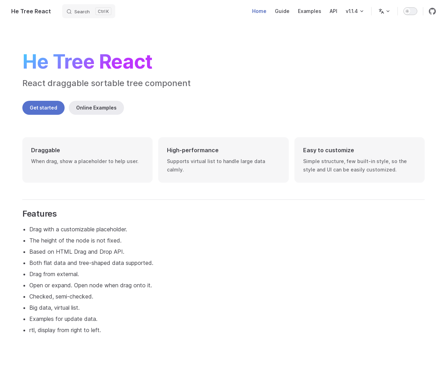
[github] (432, 11)
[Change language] (384, 11)
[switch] (410, 11)
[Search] (88, 11)
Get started (43, 108)
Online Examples (96, 108)
